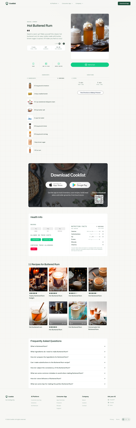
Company (79, 3)
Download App (124, 3)
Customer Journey (36, 400)
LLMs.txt (105, 419)
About (84, 400)
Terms (118, 419)
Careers (84, 403)
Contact (84, 405)
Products (59, 403)
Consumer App (67, 3)
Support (59, 408)
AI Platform (54, 3)
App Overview (61, 400)
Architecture (34, 405)
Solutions (33, 403)
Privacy (112, 419)
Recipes (59, 405)
